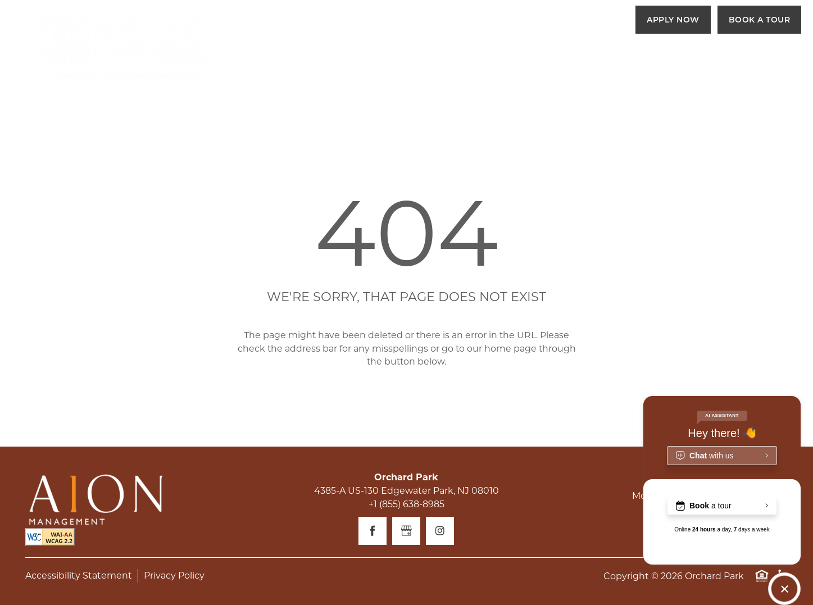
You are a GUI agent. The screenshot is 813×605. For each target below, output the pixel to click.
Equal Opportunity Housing (762, 582)
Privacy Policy (174, 575)
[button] (673, 19)
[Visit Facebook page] (372, 531)
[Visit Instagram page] (440, 531)
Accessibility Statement (78, 575)
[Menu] (777, 59)
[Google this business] (406, 531)
